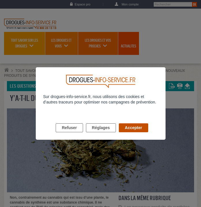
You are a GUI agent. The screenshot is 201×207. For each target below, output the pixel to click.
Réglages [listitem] (101, 134)
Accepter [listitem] (133, 134)
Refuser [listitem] (69, 134)
